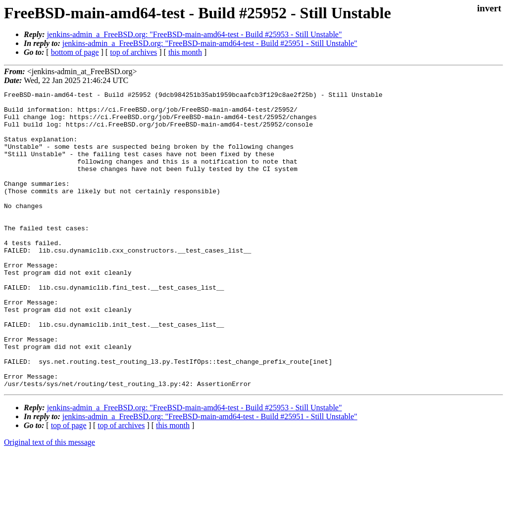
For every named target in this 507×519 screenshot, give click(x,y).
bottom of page (75, 52)
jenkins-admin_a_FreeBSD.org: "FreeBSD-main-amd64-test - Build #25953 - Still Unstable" (194, 34)
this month (185, 52)
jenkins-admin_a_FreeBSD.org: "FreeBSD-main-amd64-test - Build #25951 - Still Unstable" (209, 43)
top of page (69, 484)
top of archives (133, 52)
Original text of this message (49, 501)
